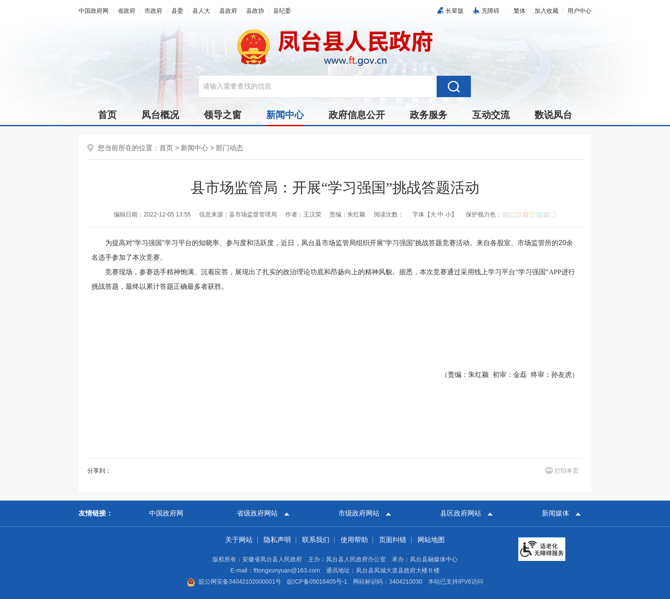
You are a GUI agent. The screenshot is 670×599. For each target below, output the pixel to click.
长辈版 (455, 10)
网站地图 (431, 539)
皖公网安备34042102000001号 (234, 581)
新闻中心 (285, 117)
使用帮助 (354, 539)
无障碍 (491, 10)
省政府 (126, 10)
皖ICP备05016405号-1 (317, 581)
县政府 (228, 10)
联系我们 (315, 539)
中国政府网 (94, 10)
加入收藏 (546, 10)
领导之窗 (222, 115)
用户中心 (579, 10)
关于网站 (239, 539)
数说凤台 (553, 115)
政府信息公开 (357, 115)
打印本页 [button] (567, 470)
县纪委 (282, 10)
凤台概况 (160, 115)
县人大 (201, 10)
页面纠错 (392, 539)
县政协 (255, 10)
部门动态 (229, 147)
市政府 (153, 10)
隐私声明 (277, 539)
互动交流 (491, 115)
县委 (177, 10)
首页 (107, 115)
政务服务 (428, 115)
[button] (520, 10)
